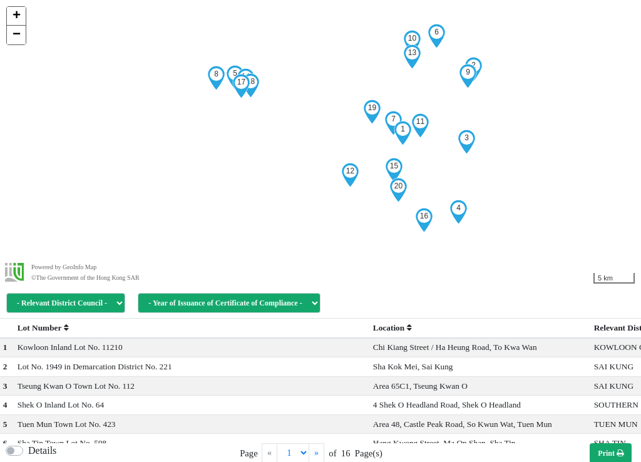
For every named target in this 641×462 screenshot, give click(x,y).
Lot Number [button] (43, 327)
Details (42, 450)
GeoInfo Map (79, 267)
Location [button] (392, 327)
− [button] (17, 35)
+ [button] (17, 16)
